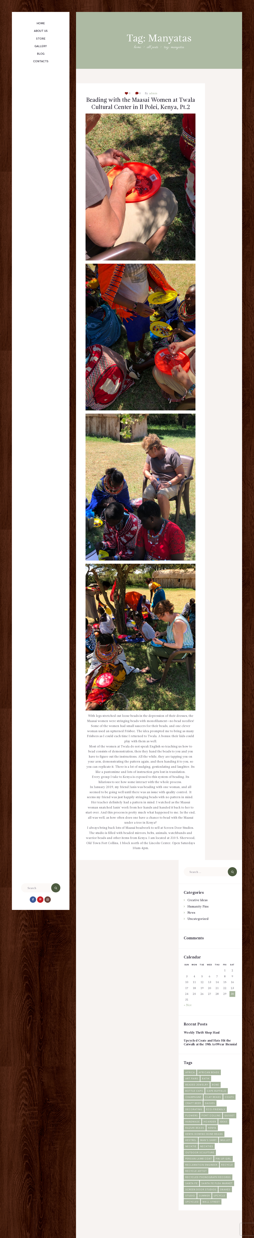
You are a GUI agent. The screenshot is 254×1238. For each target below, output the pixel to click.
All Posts (152, 47)
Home (137, 47)
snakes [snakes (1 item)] (226, 1202)
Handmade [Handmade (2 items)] (207, 1134)
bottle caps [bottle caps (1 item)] (194, 1104)
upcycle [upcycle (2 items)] (220, 1208)
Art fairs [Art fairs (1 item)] (192, 1091)
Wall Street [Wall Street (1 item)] (212, 1215)
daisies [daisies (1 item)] (224, 1116)
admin (152, 93)
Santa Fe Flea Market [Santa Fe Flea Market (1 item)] (218, 1196)
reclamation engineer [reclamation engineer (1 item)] (202, 1178)
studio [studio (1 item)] (190, 1208)
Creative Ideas (198, 909)
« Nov (188, 1013)
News (191, 921)
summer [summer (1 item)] (205, 1208)
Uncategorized (198, 927)
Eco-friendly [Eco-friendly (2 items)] (217, 1122)
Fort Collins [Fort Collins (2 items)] (212, 1128)
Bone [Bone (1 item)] (216, 1097)
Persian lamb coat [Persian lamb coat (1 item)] (199, 1171)
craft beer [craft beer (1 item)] (206, 1116)
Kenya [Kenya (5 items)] (224, 1141)
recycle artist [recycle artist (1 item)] (196, 1184)
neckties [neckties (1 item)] (207, 1159)
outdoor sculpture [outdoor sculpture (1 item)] (200, 1165)
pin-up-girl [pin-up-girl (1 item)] (225, 1171)
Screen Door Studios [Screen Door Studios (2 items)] (201, 1202)
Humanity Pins (198, 915)
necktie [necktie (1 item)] (191, 1159)
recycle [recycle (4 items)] (229, 1178)
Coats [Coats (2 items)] (190, 1116)
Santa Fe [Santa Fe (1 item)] (191, 1196)
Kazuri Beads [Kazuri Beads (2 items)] (207, 1141)
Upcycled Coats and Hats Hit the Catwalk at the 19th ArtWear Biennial (208, 1053)
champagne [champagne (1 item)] (193, 1110)
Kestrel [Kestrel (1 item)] (191, 1153)
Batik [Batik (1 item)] (206, 1091)
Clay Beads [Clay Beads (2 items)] (214, 1110)
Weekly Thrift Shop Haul (202, 1041)
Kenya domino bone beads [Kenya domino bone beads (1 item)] (204, 1147)
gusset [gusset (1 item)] (190, 1134)
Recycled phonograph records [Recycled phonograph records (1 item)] (209, 1190)
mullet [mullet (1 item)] (227, 1153)
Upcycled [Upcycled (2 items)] (192, 1215)
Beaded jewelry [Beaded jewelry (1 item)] (197, 1097)
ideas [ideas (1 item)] (189, 1141)
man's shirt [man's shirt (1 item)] (209, 1153)
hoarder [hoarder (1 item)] (224, 1134)
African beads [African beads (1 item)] (209, 1085)
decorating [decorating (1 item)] (194, 1122)
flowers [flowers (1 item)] (191, 1128)
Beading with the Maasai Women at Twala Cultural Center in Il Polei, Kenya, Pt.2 (140, 108)
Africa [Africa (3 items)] (190, 1085)
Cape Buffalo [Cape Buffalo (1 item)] (217, 1104)
